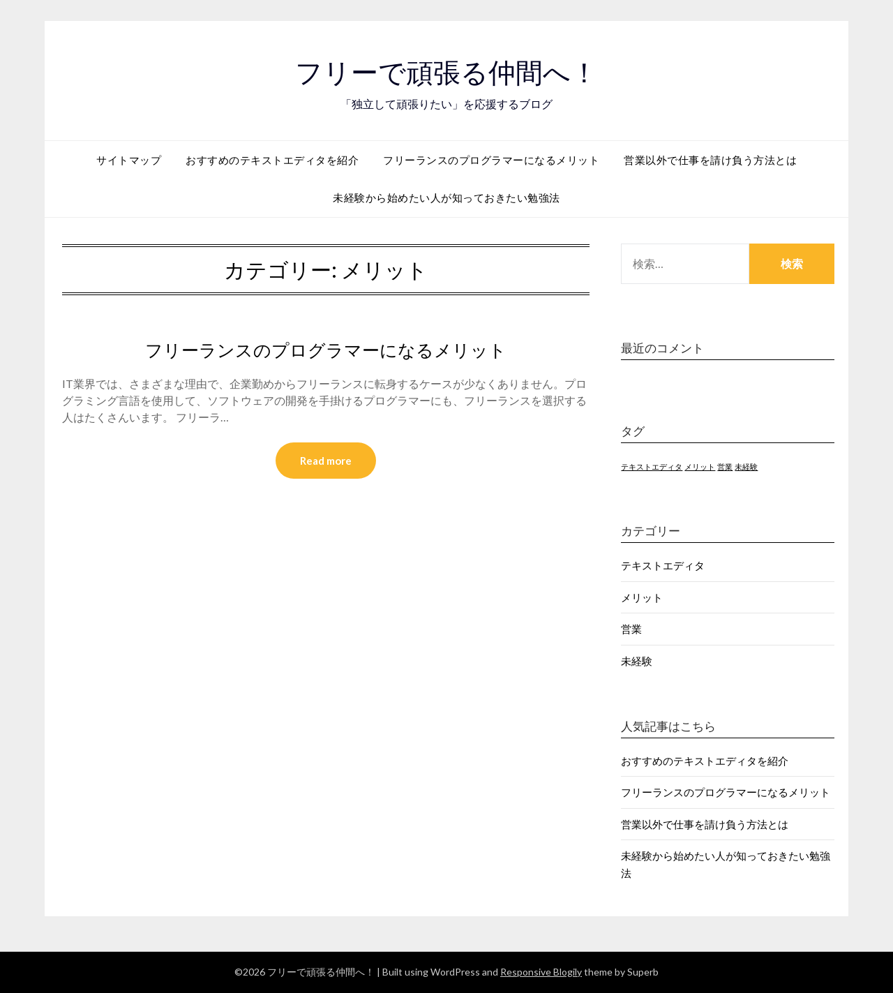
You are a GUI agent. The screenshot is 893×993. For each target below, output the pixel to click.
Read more (326, 461)
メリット (642, 597)
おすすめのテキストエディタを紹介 (272, 160)
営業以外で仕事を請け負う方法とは (710, 160)
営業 (631, 628)
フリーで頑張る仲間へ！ (447, 70)
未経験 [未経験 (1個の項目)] (746, 466)
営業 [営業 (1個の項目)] (725, 466)
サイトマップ (128, 160)
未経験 (636, 661)
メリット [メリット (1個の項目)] (699, 466)
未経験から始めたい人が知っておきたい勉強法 (446, 197)
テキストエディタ (663, 565)
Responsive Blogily (541, 972)
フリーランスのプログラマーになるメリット (491, 160)
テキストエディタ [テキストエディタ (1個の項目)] (651, 466)
